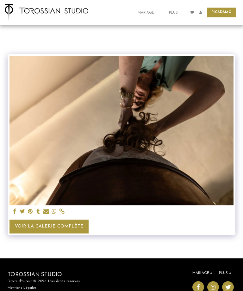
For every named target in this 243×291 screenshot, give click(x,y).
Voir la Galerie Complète (49, 226)
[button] (148, 12)
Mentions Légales (22, 288)
